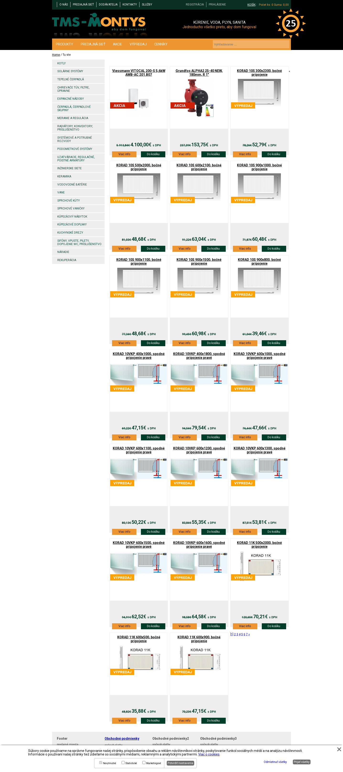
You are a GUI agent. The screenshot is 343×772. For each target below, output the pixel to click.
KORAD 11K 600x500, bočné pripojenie (138, 639)
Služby (147, 4)
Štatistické (131, 763)
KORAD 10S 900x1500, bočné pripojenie (199, 261)
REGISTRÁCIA (195, 4)
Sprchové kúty (68, 200)
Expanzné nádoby (70, 98)
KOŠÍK (251, 4)
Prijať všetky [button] (302, 762)
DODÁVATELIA (108, 4)
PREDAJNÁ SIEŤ (83, 4)
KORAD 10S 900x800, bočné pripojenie (259, 261)
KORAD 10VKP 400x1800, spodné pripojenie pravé (199, 356)
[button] (339, 749)
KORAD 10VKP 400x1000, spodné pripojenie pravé (139, 356)
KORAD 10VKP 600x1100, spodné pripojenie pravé (139, 450)
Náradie (63, 252)
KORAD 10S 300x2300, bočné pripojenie (259, 73)
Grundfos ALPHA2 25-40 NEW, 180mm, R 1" (199, 73)
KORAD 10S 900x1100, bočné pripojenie (138, 261)
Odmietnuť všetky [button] (275, 762)
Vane (61, 192)
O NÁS (63, 4)
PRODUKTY (64, 44)
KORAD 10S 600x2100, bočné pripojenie (199, 167)
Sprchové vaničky (71, 208)
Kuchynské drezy (70, 232)
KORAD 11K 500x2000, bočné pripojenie (259, 544)
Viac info (124, 154)
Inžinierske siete (69, 168)
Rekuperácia (66, 260)
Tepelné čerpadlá (70, 79)
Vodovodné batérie (72, 184)
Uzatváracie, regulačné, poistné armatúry (76, 158)
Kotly (61, 63)
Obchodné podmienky (122, 738)
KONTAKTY (130, 4)
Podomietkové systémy (74, 149)
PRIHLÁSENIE (217, 4)
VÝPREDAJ (138, 44)
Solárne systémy (70, 71)
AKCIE (117, 44)
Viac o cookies (209, 754)
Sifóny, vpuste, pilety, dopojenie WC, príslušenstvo (79, 242)
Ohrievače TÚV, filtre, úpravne (73, 89)
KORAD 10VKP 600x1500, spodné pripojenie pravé (139, 544)
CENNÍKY (160, 44)
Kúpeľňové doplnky (72, 224)
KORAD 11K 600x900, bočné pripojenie (198, 639)
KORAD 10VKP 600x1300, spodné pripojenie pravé (259, 450)
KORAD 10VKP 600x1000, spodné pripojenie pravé (259, 356)
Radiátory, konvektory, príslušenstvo (75, 128)
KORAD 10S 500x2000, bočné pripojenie (138, 167)
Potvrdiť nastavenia (180, 763)
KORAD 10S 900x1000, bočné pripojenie (259, 167)
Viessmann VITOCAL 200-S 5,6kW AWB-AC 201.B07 (138, 73)
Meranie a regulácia (72, 118)
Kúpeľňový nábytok (72, 216)
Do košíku (153, 154)
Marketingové (153, 763)
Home (56, 54)
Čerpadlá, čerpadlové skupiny (74, 108)
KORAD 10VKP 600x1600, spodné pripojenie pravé (199, 544)
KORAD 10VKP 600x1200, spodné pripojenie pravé (199, 450)
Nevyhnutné (109, 763)
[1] (231, 634)
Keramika (64, 176)
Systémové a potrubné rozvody (74, 139)
